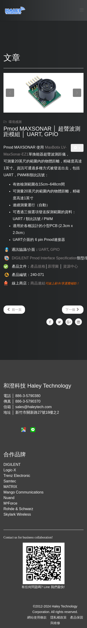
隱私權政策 (58, 617)
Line (47, 587)
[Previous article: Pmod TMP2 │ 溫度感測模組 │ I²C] (14, 309)
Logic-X (9, 470)
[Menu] (82, 10)
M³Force (10, 503)
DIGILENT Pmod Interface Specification (44, 258)
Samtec (9, 481)
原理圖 (53, 266)
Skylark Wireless (17, 514)
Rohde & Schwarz (18, 509)
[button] (10, 93)
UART (43, 249)
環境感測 (15, 122)
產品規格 (37, 266)
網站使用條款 (37, 617)
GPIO (55, 249)
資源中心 (70, 266)
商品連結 (37, 283)
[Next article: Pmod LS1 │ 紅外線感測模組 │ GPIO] (73, 309)
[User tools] (77, 148)
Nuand (8, 498)
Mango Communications (23, 492)
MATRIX (10, 487)
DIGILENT (12, 465)
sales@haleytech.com (33, 407)
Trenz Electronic (16, 476)
